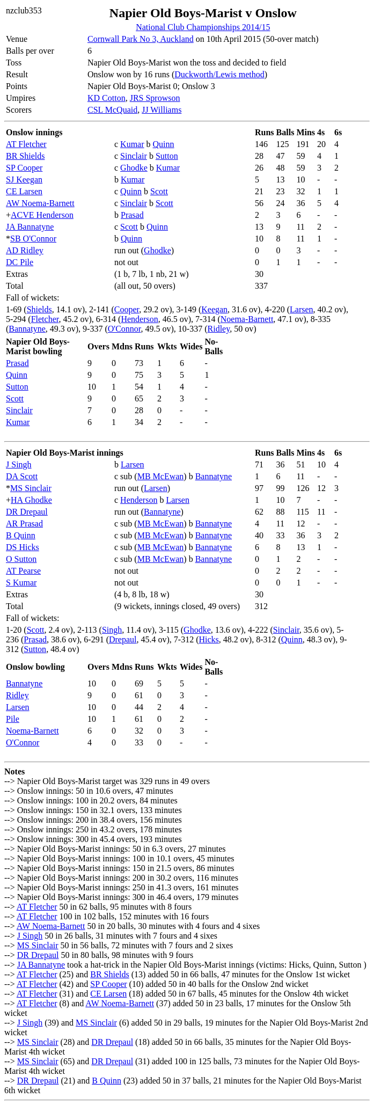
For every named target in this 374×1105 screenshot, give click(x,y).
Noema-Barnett (247, 319)
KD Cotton (106, 98)
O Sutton (21, 559)
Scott (159, 191)
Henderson (139, 319)
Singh (112, 629)
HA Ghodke (31, 499)
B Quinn (20, 535)
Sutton (167, 155)
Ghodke (134, 167)
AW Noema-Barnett (40, 203)
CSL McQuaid (112, 109)
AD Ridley (24, 250)
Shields (39, 309)
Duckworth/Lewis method (219, 74)
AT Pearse (23, 570)
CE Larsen (24, 191)
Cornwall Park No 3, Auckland (140, 38)
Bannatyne (27, 328)
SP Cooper (24, 167)
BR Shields (25, 155)
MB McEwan (160, 476)
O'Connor (124, 328)
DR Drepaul (27, 511)
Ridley (219, 328)
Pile (12, 718)
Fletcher (45, 319)
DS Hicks (22, 547)
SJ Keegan (24, 179)
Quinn (163, 144)
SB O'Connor (33, 238)
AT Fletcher (26, 144)
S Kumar (21, 582)
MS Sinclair (31, 488)
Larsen (301, 309)
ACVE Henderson (42, 214)
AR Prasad (24, 523)
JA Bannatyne (30, 226)
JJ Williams (161, 109)
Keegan (214, 309)
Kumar (132, 144)
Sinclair (133, 155)
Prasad (132, 214)
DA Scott (22, 476)
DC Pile (19, 262)
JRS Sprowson (155, 98)
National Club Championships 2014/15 (203, 27)
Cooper (126, 309)
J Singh (19, 464)
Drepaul (123, 639)
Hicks (208, 639)
